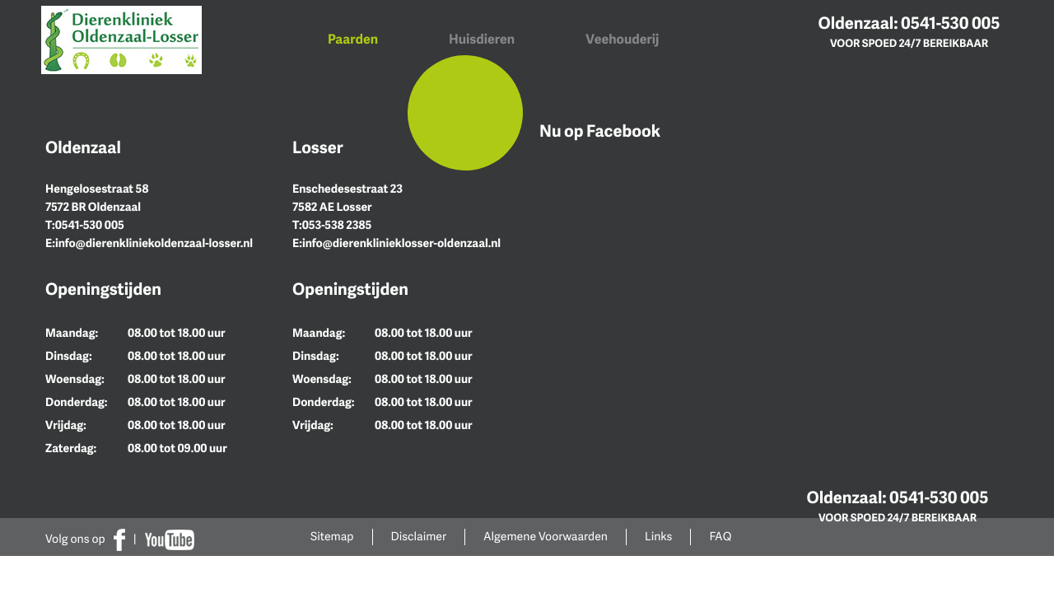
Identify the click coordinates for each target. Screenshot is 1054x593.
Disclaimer (419, 536)
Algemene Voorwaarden (545, 536)
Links (658, 536)
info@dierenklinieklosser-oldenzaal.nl (401, 243)
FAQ (720, 536)
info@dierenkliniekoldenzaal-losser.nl (154, 243)
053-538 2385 (337, 225)
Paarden (353, 39)
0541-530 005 (950, 22)
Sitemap (332, 536)
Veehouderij (622, 39)
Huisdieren (482, 39)
